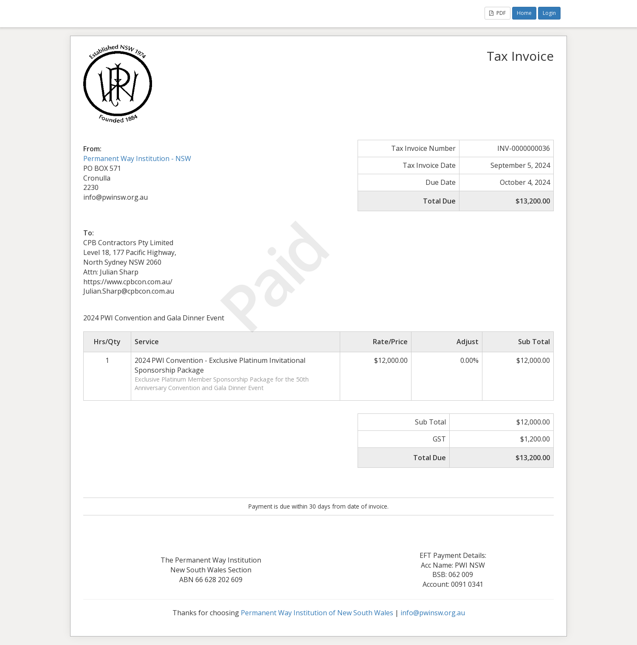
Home (524, 13)
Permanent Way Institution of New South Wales (317, 612)
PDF (497, 13)
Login (549, 13)
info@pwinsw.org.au (432, 612)
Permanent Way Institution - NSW (137, 158)
